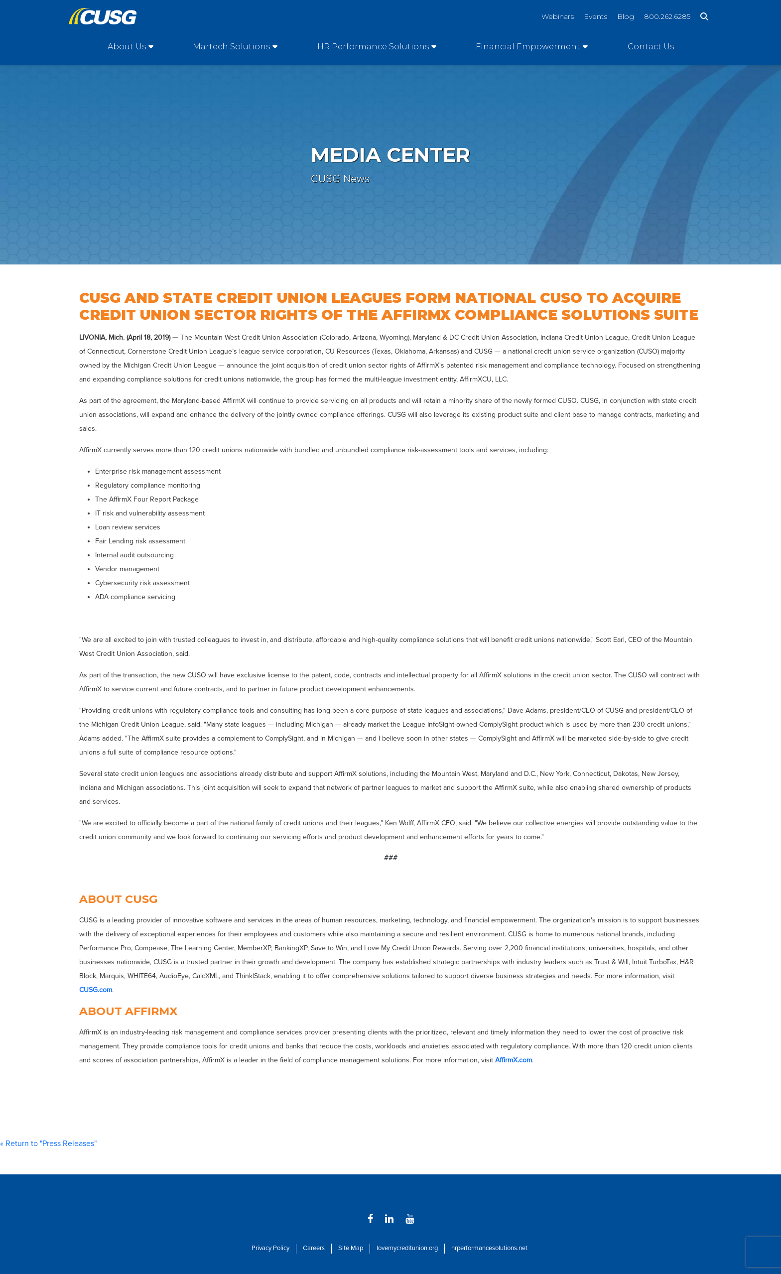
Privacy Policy (270, 1248)
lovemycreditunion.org (407, 1248)
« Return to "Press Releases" (48, 1143)
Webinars (557, 16)
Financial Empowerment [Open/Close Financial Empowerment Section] (528, 46)
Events (595, 16)
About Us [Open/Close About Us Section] (127, 46)
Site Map (350, 1248)
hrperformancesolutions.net (489, 1248)
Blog (625, 16)
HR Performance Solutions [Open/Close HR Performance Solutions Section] (373, 46)
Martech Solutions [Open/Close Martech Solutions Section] (231, 46)
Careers (314, 1248)
